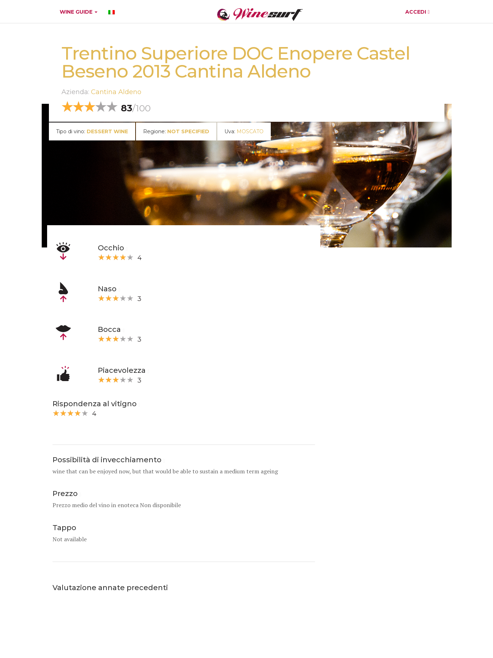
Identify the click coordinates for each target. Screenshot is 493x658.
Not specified (188, 131)
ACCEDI (417, 12)
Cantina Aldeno (116, 92)
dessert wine (107, 131)
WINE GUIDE (78, 12)
